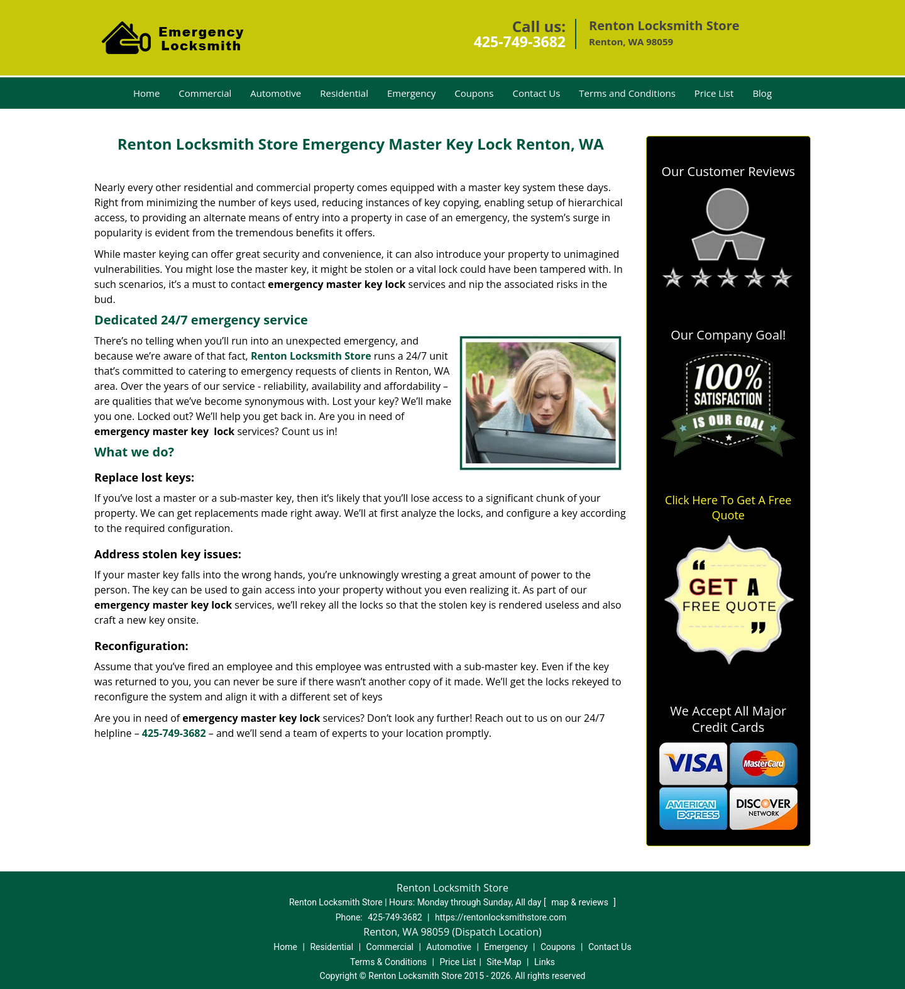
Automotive (275, 93)
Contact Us (536, 93)
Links (544, 962)
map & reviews (580, 902)
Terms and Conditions (627, 93)
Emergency (411, 93)
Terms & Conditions (388, 962)
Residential (344, 93)
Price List (714, 93)
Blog (762, 93)
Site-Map (503, 962)
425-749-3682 (520, 41)
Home (146, 93)
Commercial (204, 93)
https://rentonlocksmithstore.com (500, 917)
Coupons (473, 93)
